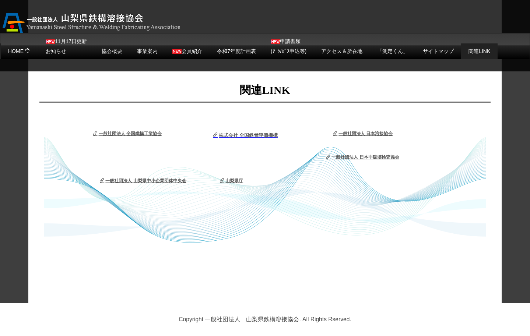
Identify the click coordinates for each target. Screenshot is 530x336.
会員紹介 (187, 51)
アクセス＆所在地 (341, 51)
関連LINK (479, 51)
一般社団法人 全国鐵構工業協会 (127, 133)
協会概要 (112, 51)
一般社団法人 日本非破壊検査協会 (362, 157)
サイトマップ (438, 51)
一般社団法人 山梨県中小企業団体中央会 (143, 180)
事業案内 (147, 51)
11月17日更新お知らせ (66, 46)
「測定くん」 (392, 51)
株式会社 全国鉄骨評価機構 (245, 135)
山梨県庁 (231, 180)
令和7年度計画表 (236, 51)
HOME (19, 51)
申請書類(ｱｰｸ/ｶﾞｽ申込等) (288, 46)
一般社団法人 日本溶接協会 (363, 133)
